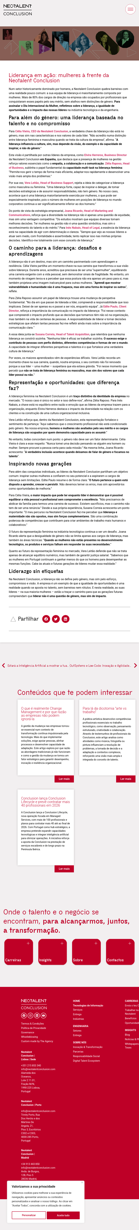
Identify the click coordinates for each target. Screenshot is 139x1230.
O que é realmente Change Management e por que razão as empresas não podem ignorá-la (43, 713)
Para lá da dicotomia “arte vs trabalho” (105, 710)
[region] (45, 1202)
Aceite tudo (63, 1215)
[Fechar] (82, 1183)
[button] (46, 619)
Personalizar (29, 1215)
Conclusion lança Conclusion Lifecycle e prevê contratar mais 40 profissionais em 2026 (45, 801)
